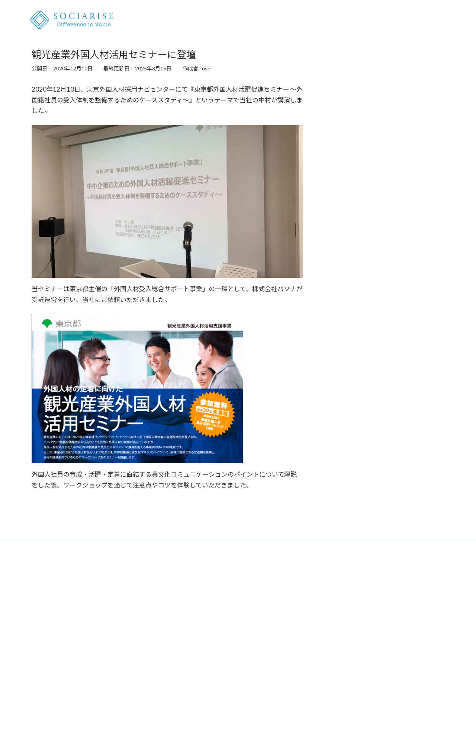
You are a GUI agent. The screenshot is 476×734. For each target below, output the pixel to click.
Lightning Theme (236, 721)
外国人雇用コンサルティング (65, 632)
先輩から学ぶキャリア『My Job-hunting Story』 (229, 642)
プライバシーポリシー (340, 642)
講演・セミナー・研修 (58, 642)
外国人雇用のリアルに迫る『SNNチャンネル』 (86, 694)
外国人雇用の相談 (337, 20)
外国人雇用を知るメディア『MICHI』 (76, 683)
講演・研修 (379, 20)
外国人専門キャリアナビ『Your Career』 (220, 632)
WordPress (197, 721)
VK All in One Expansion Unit (286, 721)
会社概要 (437, 20)
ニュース (409, 20)
